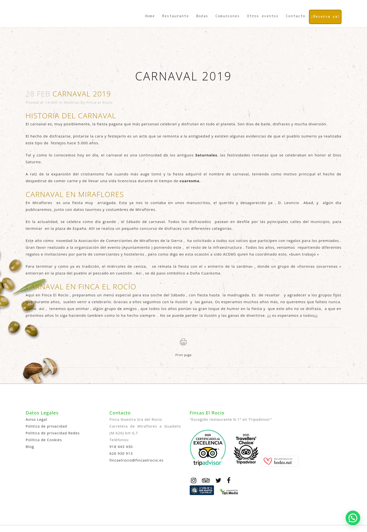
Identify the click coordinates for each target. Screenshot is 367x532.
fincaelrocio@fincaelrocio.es (137, 460)
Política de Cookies (44, 439)
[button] (353, 518)
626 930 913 (121, 453)
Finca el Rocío (99, 102)
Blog (30, 446)
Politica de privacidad (46, 426)
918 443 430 (121, 446)
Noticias (71, 102)
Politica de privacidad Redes (53, 432)
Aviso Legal (36, 419)
